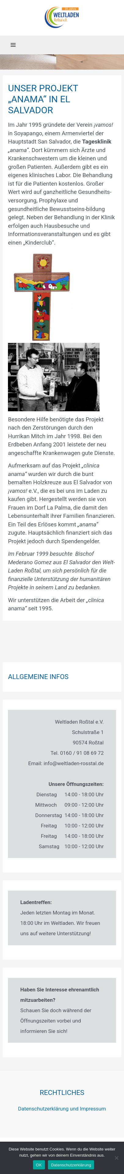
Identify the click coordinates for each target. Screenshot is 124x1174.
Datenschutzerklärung (71, 1165)
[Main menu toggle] (13, 45)
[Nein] (116, 1158)
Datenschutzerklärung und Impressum (62, 1109)
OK (39, 1165)
